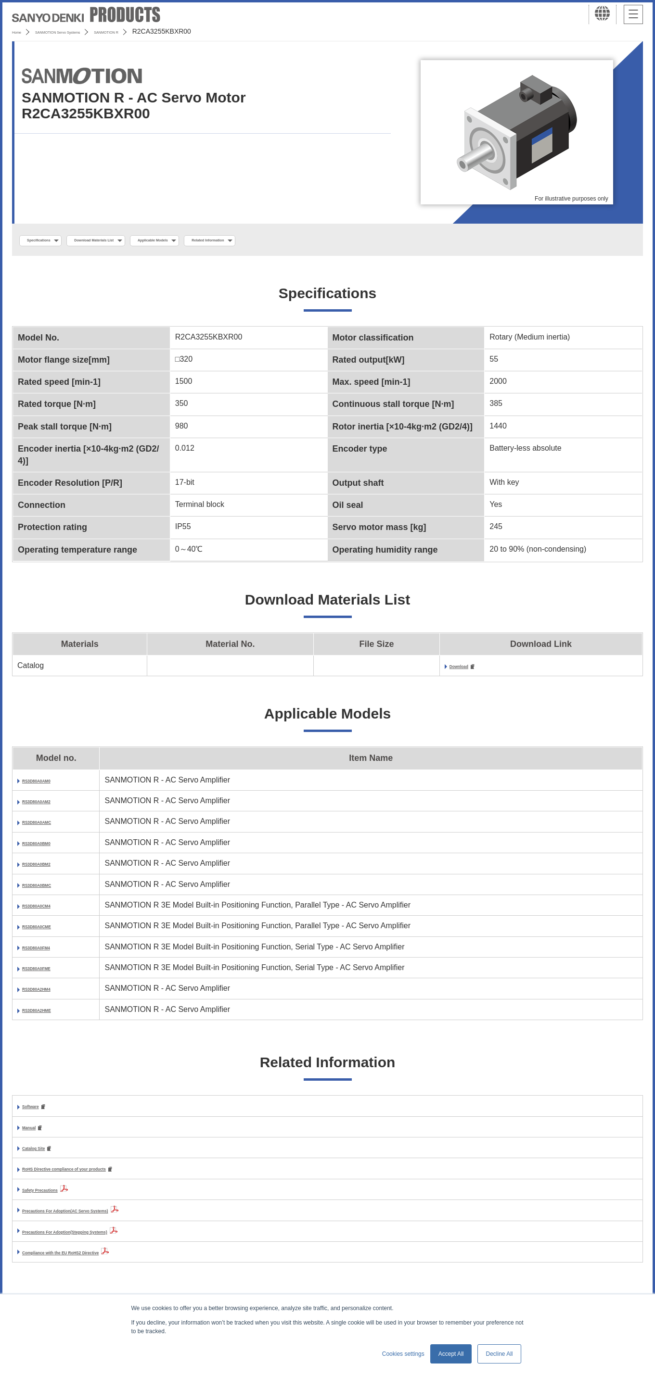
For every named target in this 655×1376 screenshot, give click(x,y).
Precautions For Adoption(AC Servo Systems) (106, 1217)
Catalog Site (44, 1154)
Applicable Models (236, 241)
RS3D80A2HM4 (49, 992)
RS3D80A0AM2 (49, 804)
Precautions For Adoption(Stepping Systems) (105, 1239)
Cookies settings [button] (403, 1354)
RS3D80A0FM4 (49, 951)
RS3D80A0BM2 (49, 867)
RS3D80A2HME (50, 1013)
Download (468, 669)
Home (21, 31)
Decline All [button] (499, 1354)
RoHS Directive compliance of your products (104, 1176)
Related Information (325, 241)
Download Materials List (141, 241)
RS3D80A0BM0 (49, 846)
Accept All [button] (451, 1354)
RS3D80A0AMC (50, 825)
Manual (35, 1132)
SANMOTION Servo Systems (88, 31)
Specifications (52, 241)
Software (38, 1111)
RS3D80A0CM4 (49, 909)
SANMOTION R (169, 31)
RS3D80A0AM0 (49, 784)
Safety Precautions (56, 1197)
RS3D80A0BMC (50, 888)
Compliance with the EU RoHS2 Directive (97, 1259)
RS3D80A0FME (49, 971)
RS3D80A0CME (50, 930)
